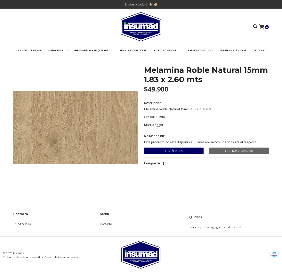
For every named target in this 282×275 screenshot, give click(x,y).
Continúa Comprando (239, 153)
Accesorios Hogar (165, 52)
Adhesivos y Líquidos (233, 52)
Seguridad (259, 52)
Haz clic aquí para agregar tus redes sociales (216, 229)
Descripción (153, 105)
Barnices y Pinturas (200, 52)
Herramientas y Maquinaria (91, 52)
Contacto (106, 226)
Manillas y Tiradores (133, 52)
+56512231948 (22, 226)
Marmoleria (55, 52)
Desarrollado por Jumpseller (62, 259)
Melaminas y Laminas (28, 52)
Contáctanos (173, 153)
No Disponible (154, 138)
